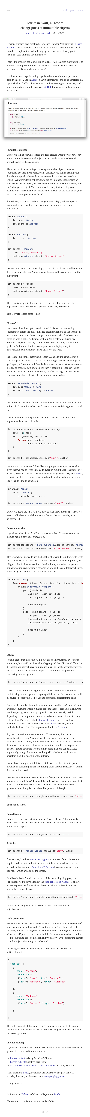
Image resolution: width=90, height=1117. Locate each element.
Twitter (24, 1090)
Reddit (56, 1090)
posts (72, 10)
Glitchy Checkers (46, 717)
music (65, 10)
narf (9, 10)
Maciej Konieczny (34, 33)
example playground (54, 1072)
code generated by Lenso (56, 877)
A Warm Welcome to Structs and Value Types (33, 1061)
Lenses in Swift (18, 1054)
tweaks (54, 720)
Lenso (34, 79)
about (80, 10)
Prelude (61, 724)
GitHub (47, 86)
